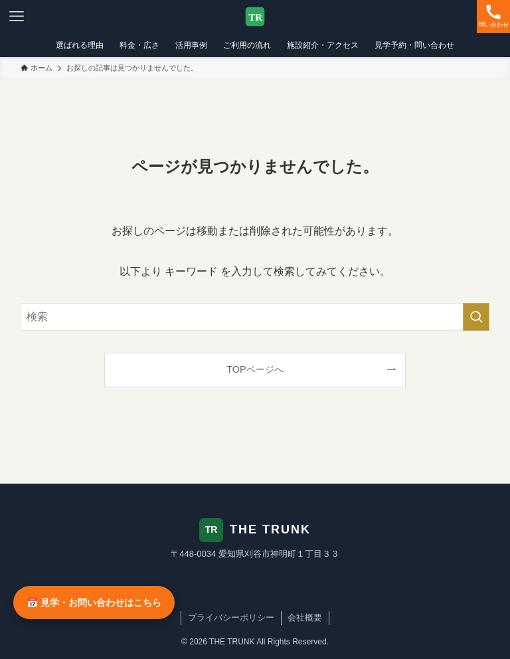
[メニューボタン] (16, 16)
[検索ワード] (255, 317)
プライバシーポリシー (231, 617)
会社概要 (305, 617)
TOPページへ (254, 369)
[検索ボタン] (493, 16)
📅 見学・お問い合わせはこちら (94, 602)
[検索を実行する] (476, 317)
